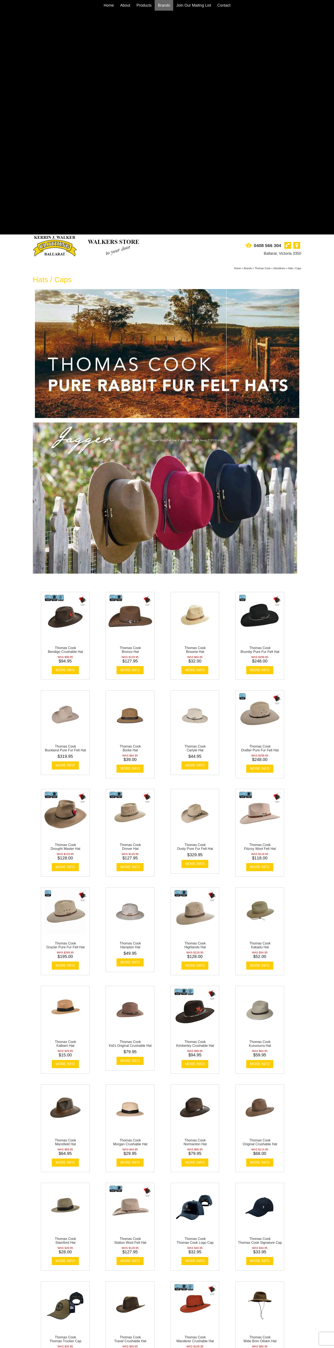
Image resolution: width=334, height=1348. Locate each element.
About (125, 5)
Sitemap (55, 1342)
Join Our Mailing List (193, 5)
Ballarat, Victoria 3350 (282, 29)
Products (144, 5)
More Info (65, 446)
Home (109, 5)
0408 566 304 (267, 21)
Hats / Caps (294, 44)
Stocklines (279, 44)
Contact (223, 5)
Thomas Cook (263, 44)
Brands (164, 5)
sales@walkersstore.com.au (54, 1315)
